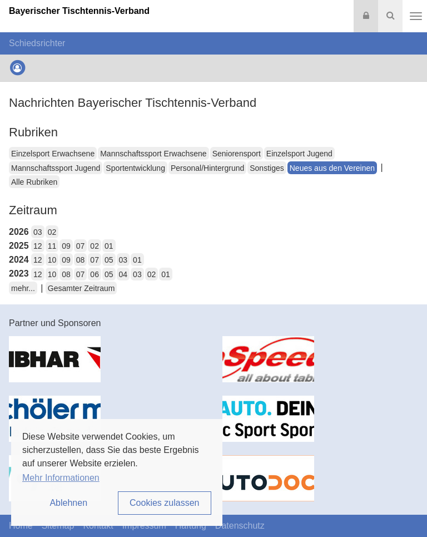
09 (66, 246)
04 (123, 274)
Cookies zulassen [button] (164, 503)
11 (52, 246)
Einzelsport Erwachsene (53, 153)
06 (94, 274)
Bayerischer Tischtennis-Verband (79, 11)
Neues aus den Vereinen (332, 168)
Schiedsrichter (37, 43)
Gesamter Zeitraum (81, 288)
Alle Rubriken (34, 182)
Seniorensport (236, 153)
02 (52, 232)
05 (109, 259)
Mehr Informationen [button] (61, 477)
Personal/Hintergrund (207, 168)
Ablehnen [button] (68, 503)
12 (37, 246)
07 (80, 246)
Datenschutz (240, 525)
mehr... (23, 288)
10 (52, 259)
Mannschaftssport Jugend (55, 168)
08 (80, 259)
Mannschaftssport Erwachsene (153, 153)
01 (109, 246)
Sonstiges (267, 168)
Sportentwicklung (135, 168)
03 (37, 232)
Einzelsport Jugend (299, 153)
